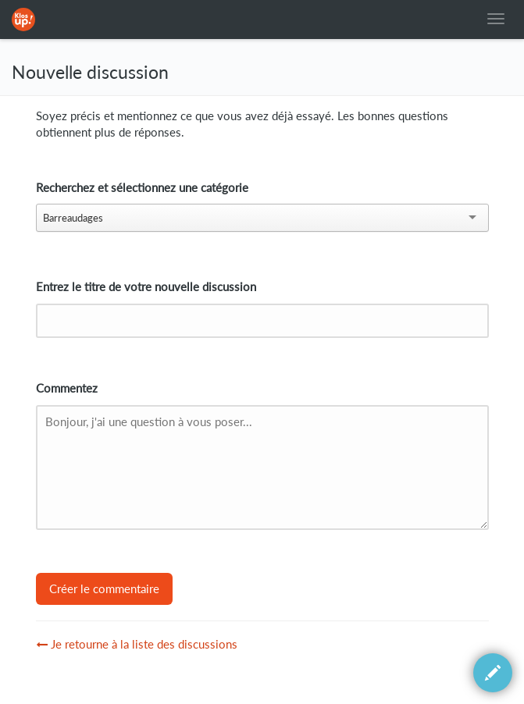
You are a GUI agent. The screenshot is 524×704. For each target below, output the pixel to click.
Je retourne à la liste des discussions (136, 644)
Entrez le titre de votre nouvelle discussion (146, 286)
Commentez (67, 388)
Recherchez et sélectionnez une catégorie (142, 187)
